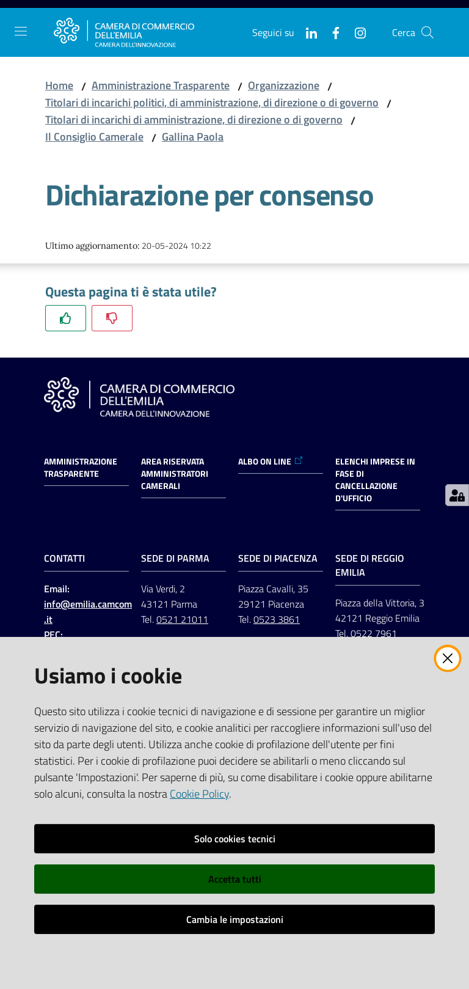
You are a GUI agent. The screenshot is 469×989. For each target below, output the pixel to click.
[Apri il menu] (20, 31)
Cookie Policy (199, 793)
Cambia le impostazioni (234, 919)
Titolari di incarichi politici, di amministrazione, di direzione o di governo (212, 102)
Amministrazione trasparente (80, 467)
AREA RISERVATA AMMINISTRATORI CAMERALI (174, 473)
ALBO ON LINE (271, 461)
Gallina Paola (193, 136)
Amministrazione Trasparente (161, 85)
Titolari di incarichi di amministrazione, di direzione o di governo (194, 119)
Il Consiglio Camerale (94, 136)
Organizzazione (283, 85)
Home (59, 85)
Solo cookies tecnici (234, 838)
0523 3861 (276, 619)
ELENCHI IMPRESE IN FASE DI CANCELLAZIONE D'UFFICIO (375, 479)
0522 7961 (374, 633)
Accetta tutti (234, 879)
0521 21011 (182, 619)
